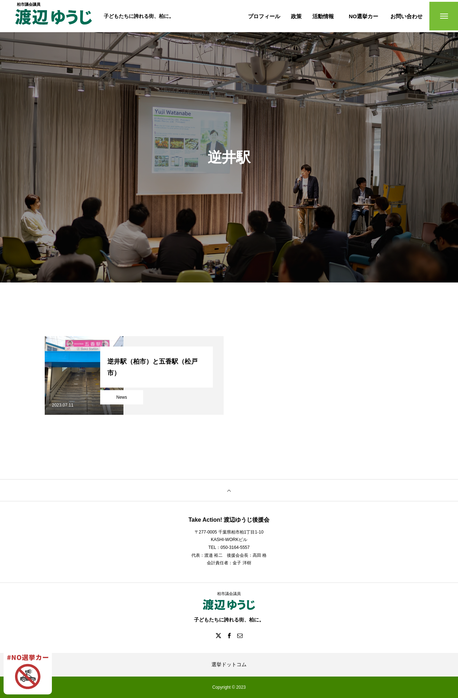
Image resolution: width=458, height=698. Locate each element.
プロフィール (264, 16)
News (121, 397)
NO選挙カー (364, 16)
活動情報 (323, 16)
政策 (296, 16)
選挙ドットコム (229, 664)
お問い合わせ (406, 16)
